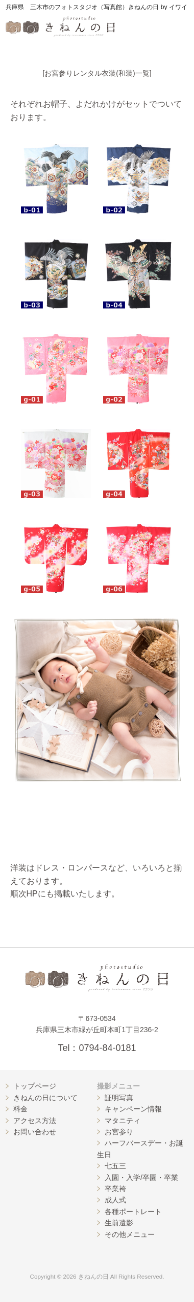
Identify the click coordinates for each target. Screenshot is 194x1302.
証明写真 (119, 1098)
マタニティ (122, 1121)
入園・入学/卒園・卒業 (141, 1177)
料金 (20, 1109)
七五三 (115, 1166)
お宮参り (119, 1132)
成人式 (115, 1200)
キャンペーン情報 (133, 1109)
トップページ (34, 1086)
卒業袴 (115, 1189)
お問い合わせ (34, 1132)
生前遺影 (119, 1223)
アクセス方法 (34, 1121)
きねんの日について (45, 1098)
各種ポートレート (133, 1211)
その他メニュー (130, 1234)
